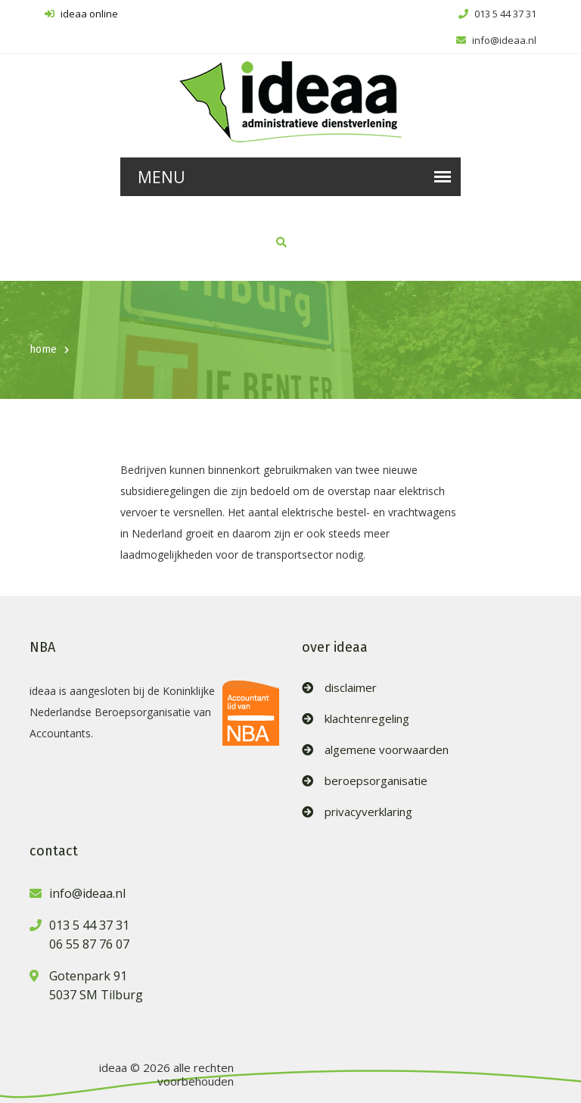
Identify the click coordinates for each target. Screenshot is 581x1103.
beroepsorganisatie (376, 781)
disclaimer (351, 688)
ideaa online (81, 13)
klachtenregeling (367, 719)
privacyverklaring (368, 812)
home (43, 349)
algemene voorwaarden (387, 750)
